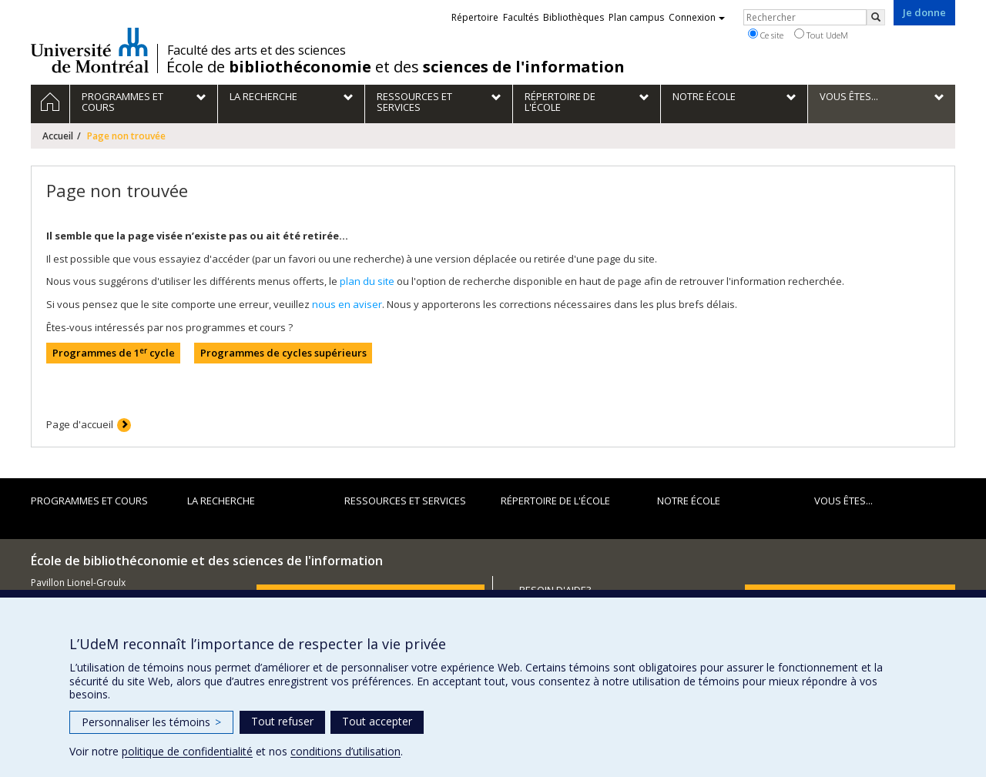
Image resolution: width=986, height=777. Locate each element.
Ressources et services (405, 500)
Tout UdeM (821, 34)
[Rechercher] (876, 17)
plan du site (367, 281)
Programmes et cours (89, 500)
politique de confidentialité (187, 751)
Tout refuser (282, 721)
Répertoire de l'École (555, 500)
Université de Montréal (90, 50)
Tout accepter (377, 721)
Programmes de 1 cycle (113, 353)
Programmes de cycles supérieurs (283, 353)
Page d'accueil (79, 424)
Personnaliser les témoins (151, 722)
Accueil (57, 135)
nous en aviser (347, 304)
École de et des (395, 67)
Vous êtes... (843, 500)
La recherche (221, 500)
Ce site (765, 34)
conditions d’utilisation (345, 751)
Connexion (697, 17)
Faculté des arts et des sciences (256, 50)
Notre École (688, 500)
